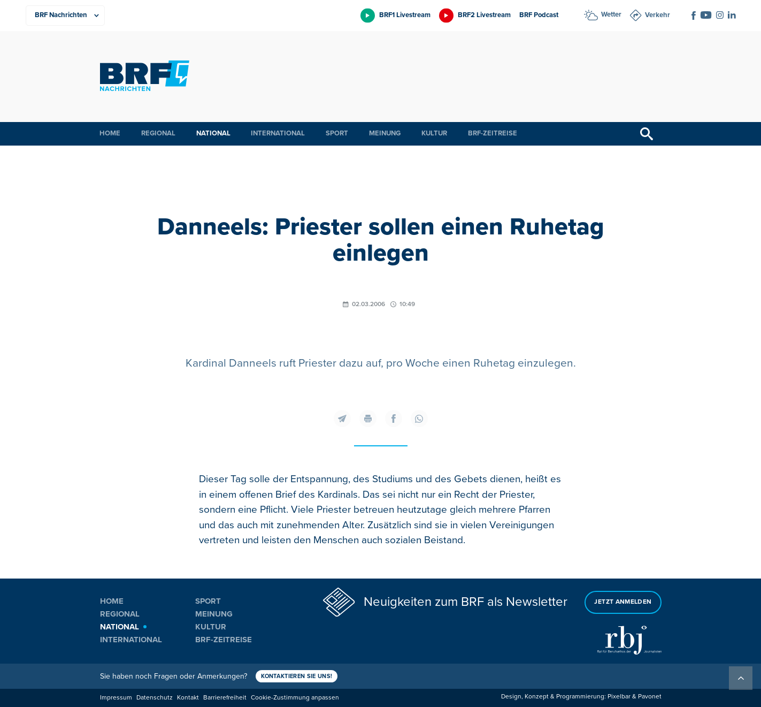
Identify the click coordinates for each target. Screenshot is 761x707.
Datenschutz (154, 698)
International (278, 133)
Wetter (611, 14)
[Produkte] (65, 15)
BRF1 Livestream (405, 15)
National (213, 133)
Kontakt (188, 698)
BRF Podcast (538, 15)
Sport (337, 133)
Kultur (434, 133)
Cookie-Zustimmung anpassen (295, 698)
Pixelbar (619, 697)
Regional (158, 133)
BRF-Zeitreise (492, 133)
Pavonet (650, 697)
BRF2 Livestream (484, 15)
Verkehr (657, 15)
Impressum (116, 698)
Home (109, 133)
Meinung (385, 133)
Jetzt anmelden (622, 602)
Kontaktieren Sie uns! (297, 676)
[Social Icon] (693, 15)
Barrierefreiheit (225, 698)
